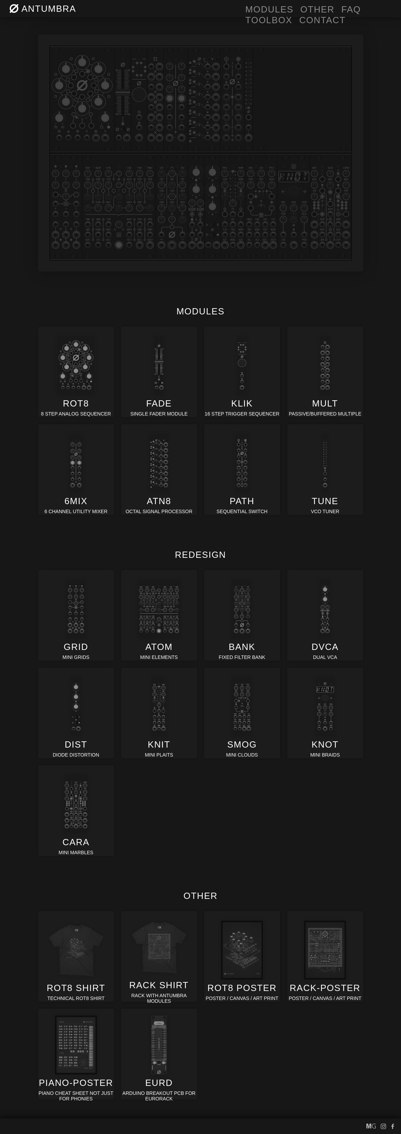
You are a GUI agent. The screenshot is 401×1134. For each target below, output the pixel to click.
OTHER (317, 9)
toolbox (268, 20)
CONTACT (322, 20)
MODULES (269, 9)
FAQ (351, 9)
